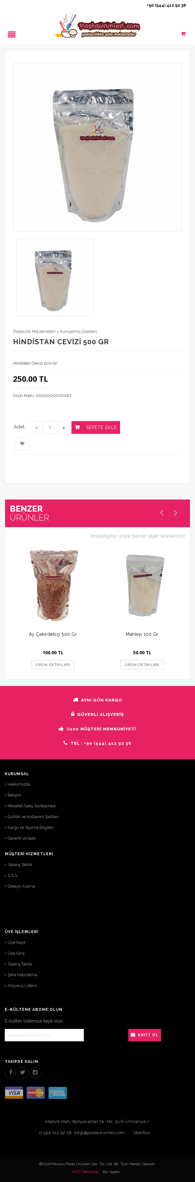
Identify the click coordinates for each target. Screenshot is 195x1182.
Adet (19, 427)
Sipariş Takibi (20, 864)
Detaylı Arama (21, 886)
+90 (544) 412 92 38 (166, 5)
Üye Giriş (16, 953)
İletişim (14, 795)
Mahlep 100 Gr (142, 634)
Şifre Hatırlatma (22, 974)
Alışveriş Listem (22, 985)
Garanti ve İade (22, 838)
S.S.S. (13, 875)
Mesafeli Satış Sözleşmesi (32, 805)
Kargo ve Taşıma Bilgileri (31, 827)
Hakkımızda (19, 784)
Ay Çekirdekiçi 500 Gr (53, 634)
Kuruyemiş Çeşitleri (78, 331)
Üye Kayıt (16, 942)
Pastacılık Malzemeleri (34, 331)
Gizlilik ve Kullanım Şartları (33, 816)
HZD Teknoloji (85, 1171)
